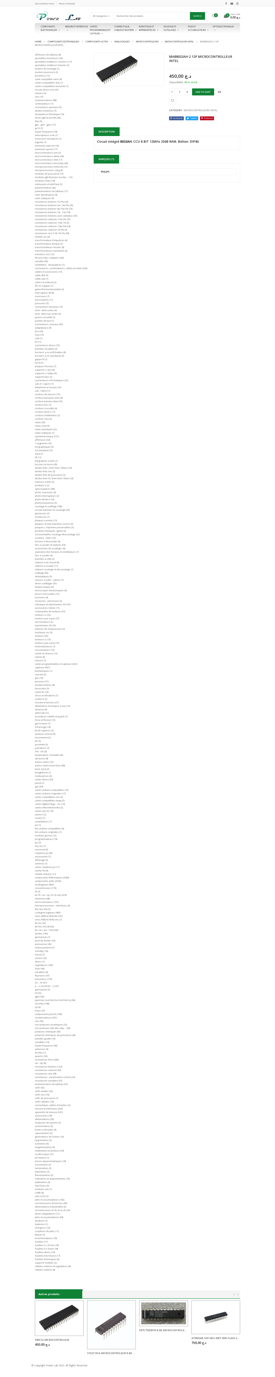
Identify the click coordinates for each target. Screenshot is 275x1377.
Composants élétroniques (63, 41)
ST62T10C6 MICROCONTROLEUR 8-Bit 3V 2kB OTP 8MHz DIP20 (111, 1353)
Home (38, 41)
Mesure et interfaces (76, 28)
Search (197, 16)
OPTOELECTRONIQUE (223, 28)
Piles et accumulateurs (198, 28)
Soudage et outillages (171, 28)
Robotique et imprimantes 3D (149, 28)
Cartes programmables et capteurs (100, 28)
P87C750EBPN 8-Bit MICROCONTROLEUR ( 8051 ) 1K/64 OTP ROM (163, 1330)
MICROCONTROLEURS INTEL (179, 41)
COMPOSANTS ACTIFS (96, 41)
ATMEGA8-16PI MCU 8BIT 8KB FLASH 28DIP (216, 1338)
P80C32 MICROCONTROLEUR (52, 1339)
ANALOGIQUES (122, 41)
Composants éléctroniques (50, 28)
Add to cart (203, 91)
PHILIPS (105, 171)
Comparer (219, 91)
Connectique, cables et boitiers (125, 28)
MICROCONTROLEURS (147, 41)
